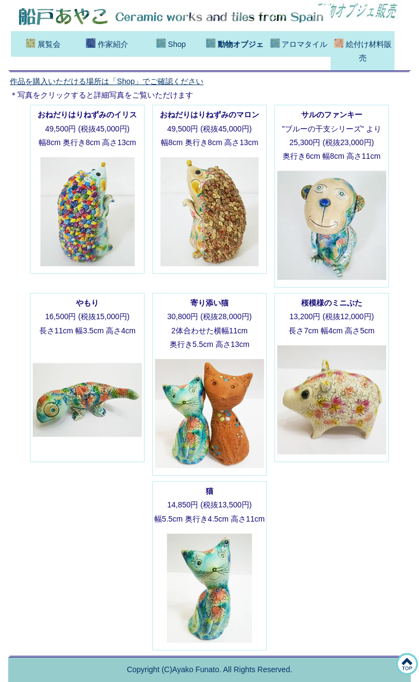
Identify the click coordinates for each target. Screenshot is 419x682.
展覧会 (43, 43)
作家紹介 (107, 43)
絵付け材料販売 (363, 50)
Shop (171, 43)
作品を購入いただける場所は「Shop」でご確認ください (106, 81)
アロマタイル (299, 43)
